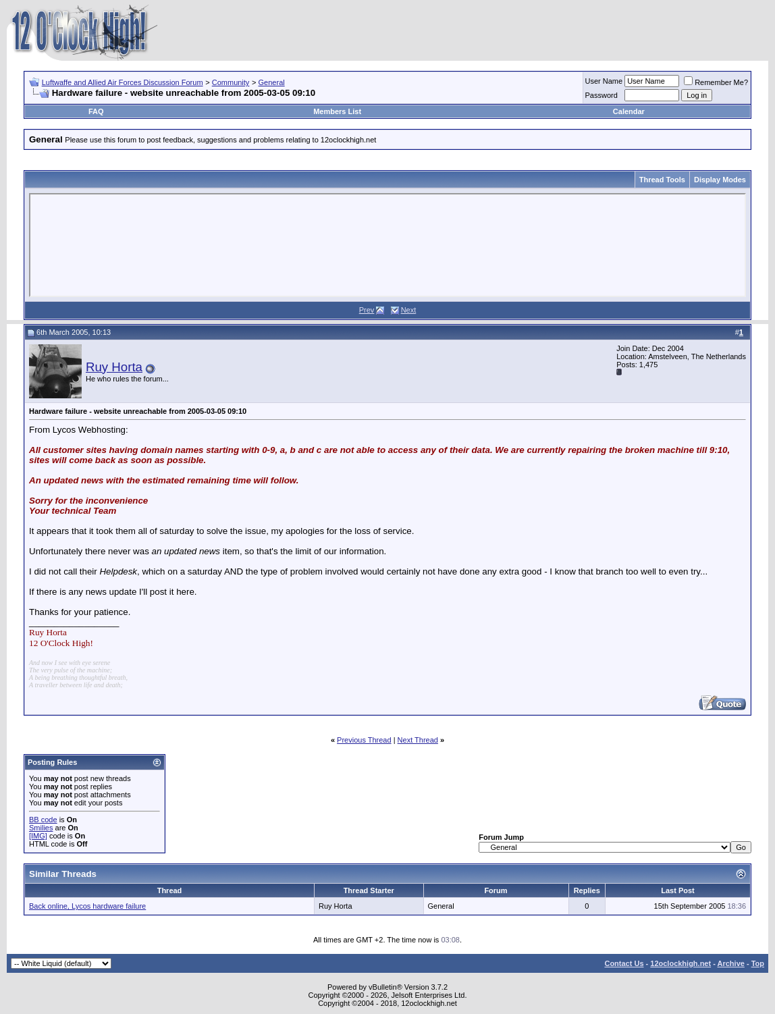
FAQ (96, 111)
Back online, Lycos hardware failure (87, 906)
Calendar (629, 111)
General (272, 82)
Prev (367, 310)
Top (757, 963)
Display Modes (720, 180)
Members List (337, 111)
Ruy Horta (114, 367)
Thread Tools (662, 180)
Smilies (41, 828)
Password (601, 95)
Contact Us (623, 963)
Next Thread (418, 740)
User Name (604, 81)
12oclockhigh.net (680, 963)
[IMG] (38, 836)
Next (409, 310)
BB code (43, 820)
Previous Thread (364, 740)
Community (231, 82)
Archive (731, 963)
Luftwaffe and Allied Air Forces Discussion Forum (122, 82)
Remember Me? (716, 82)
